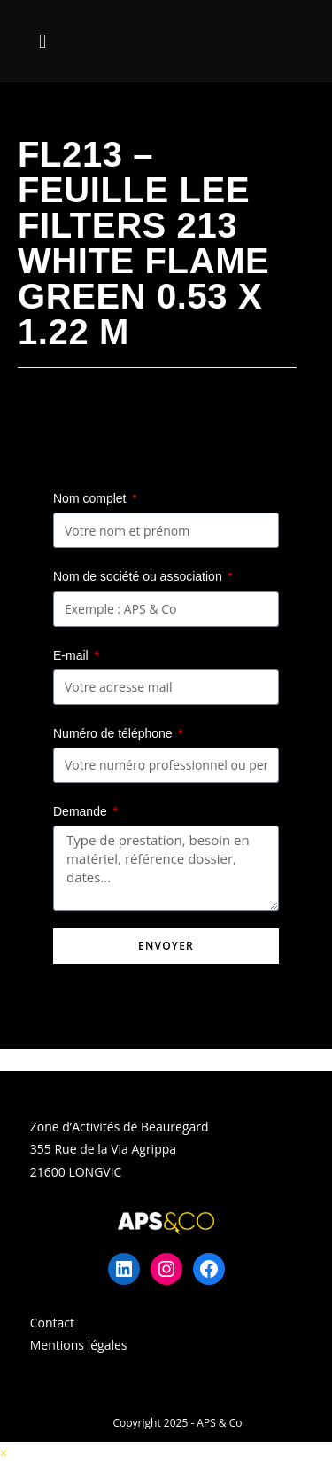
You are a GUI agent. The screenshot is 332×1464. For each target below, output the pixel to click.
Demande (82, 811)
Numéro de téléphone (114, 733)
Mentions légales (78, 1344)
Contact (52, 1322)
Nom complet (91, 498)
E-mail (72, 655)
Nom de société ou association (139, 576)
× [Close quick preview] (3, 1452)
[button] (42, 41)
